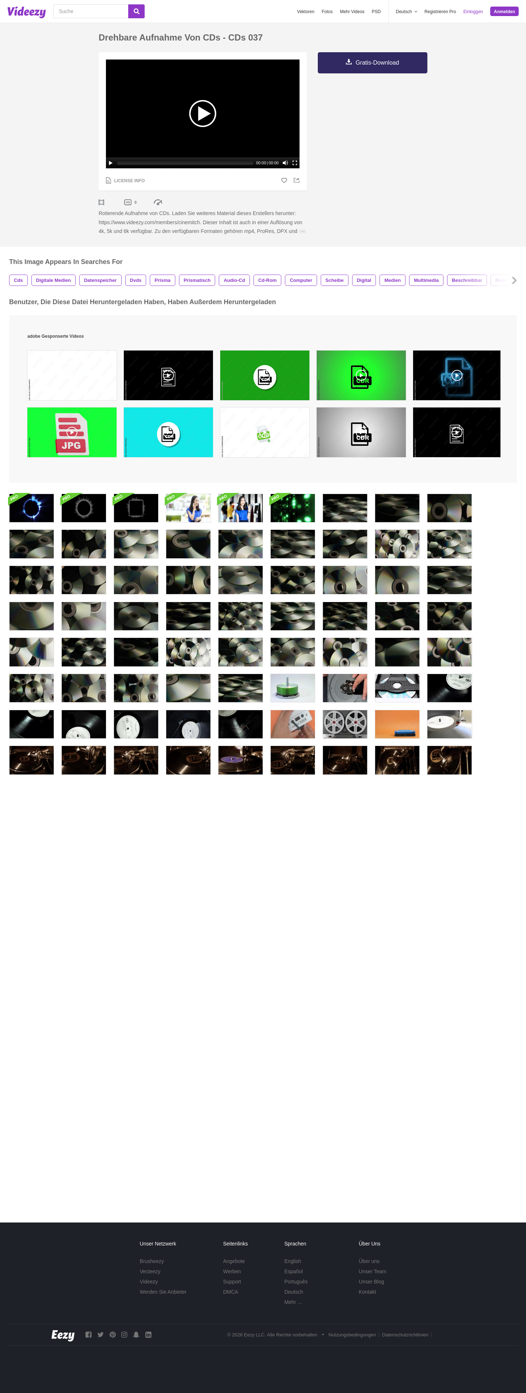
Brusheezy (152, 1261)
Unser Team (372, 1271)
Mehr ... (292, 1302)
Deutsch (293, 1292)
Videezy (149, 1282)
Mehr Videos (352, 11)
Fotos (327, 11)
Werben (232, 1271)
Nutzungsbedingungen (352, 1334)
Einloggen (473, 11)
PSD (376, 11)
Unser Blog (371, 1282)
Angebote (234, 1261)
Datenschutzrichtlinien (405, 1334)
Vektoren (305, 11)
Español (293, 1271)
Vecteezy (150, 1271)
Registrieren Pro (440, 11)
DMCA (230, 1292)
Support (232, 1282)
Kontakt (367, 1292)
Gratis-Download (377, 63)
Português (296, 1282)
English (292, 1261)
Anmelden (504, 11)
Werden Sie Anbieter (163, 1292)
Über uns (369, 1261)
